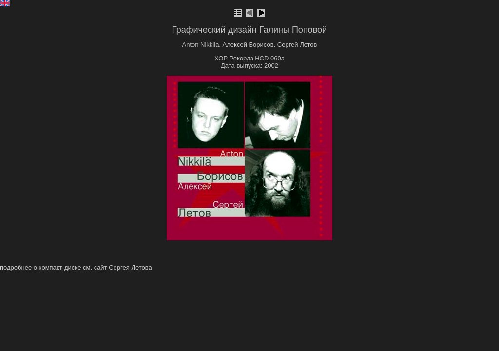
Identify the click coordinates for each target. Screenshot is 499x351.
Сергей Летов (297, 44)
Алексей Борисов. (249, 44)
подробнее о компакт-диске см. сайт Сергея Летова (76, 267)
